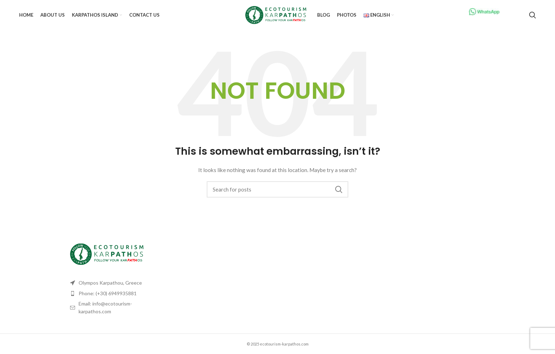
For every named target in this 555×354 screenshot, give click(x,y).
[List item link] (115, 293)
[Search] (532, 15)
